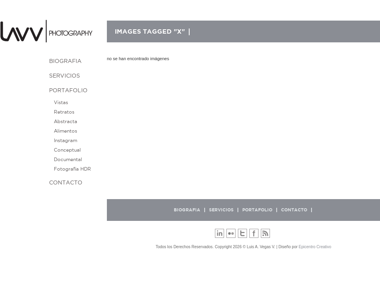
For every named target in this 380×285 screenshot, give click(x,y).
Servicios (64, 76)
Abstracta (65, 121)
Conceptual (67, 150)
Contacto (65, 183)
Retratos (64, 112)
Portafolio (68, 90)
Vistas (61, 102)
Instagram (65, 140)
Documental (68, 159)
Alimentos (65, 131)
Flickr (231, 233)
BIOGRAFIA (65, 61)
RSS (265, 233)
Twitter (242, 233)
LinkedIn (219, 233)
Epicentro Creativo (315, 247)
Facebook (253, 233)
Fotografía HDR (72, 169)
